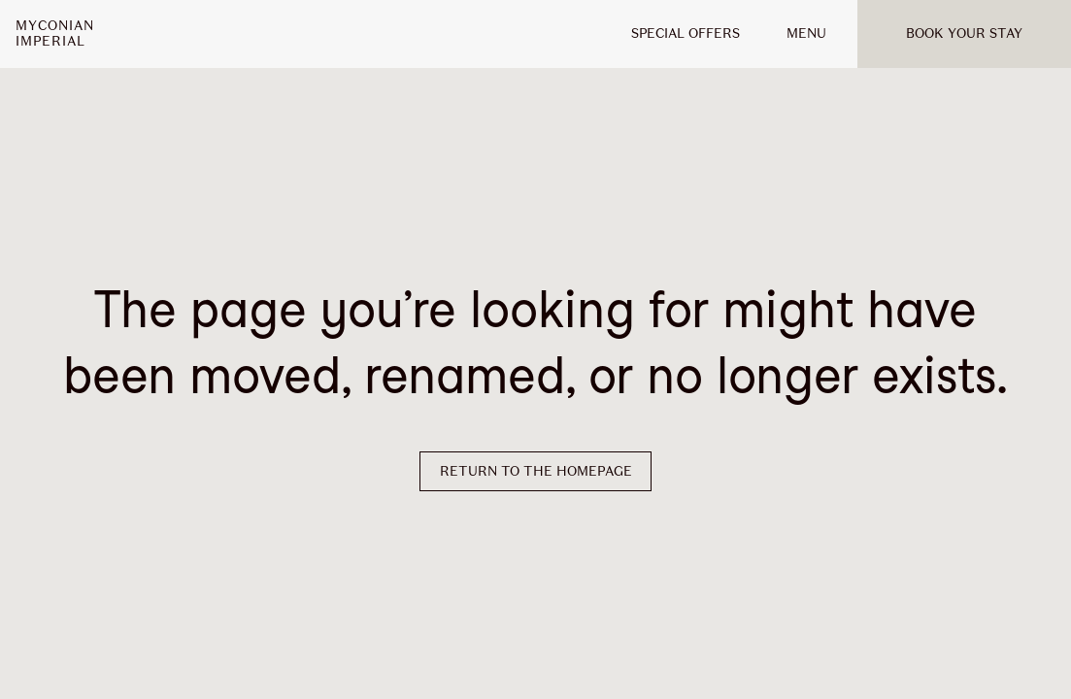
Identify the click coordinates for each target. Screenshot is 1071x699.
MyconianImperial (55, 34)
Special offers (685, 33)
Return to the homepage (536, 471)
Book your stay (964, 33)
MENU (806, 33)
